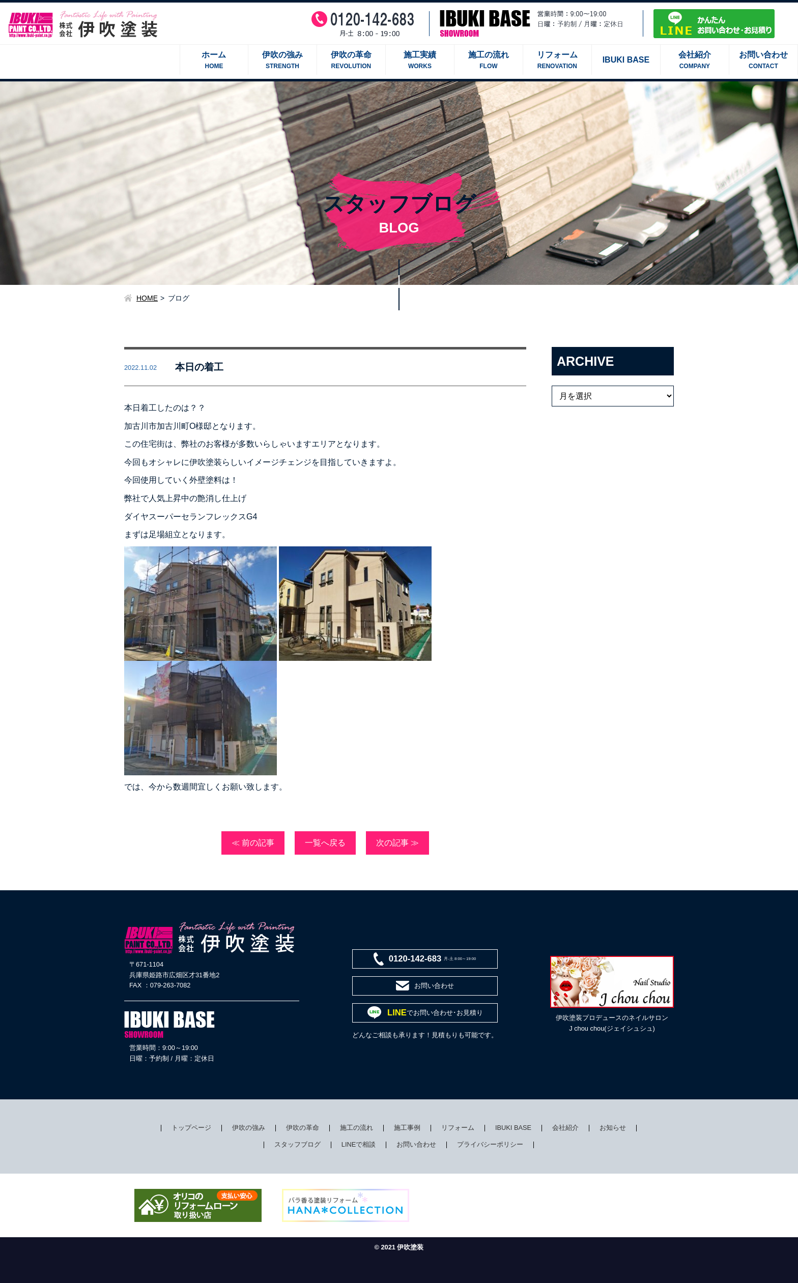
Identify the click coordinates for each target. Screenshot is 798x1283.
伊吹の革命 (302, 1127)
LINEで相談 (358, 1144)
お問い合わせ (416, 1144)
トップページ (191, 1127)
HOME (147, 298)
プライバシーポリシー (490, 1144)
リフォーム (457, 1127)
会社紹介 (565, 1127)
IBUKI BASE (513, 1127)
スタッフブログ (297, 1144)
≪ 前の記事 (253, 842)
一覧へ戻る (325, 842)
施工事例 (407, 1127)
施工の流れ (356, 1127)
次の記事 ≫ (397, 842)
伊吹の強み (248, 1127)
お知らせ (613, 1127)
